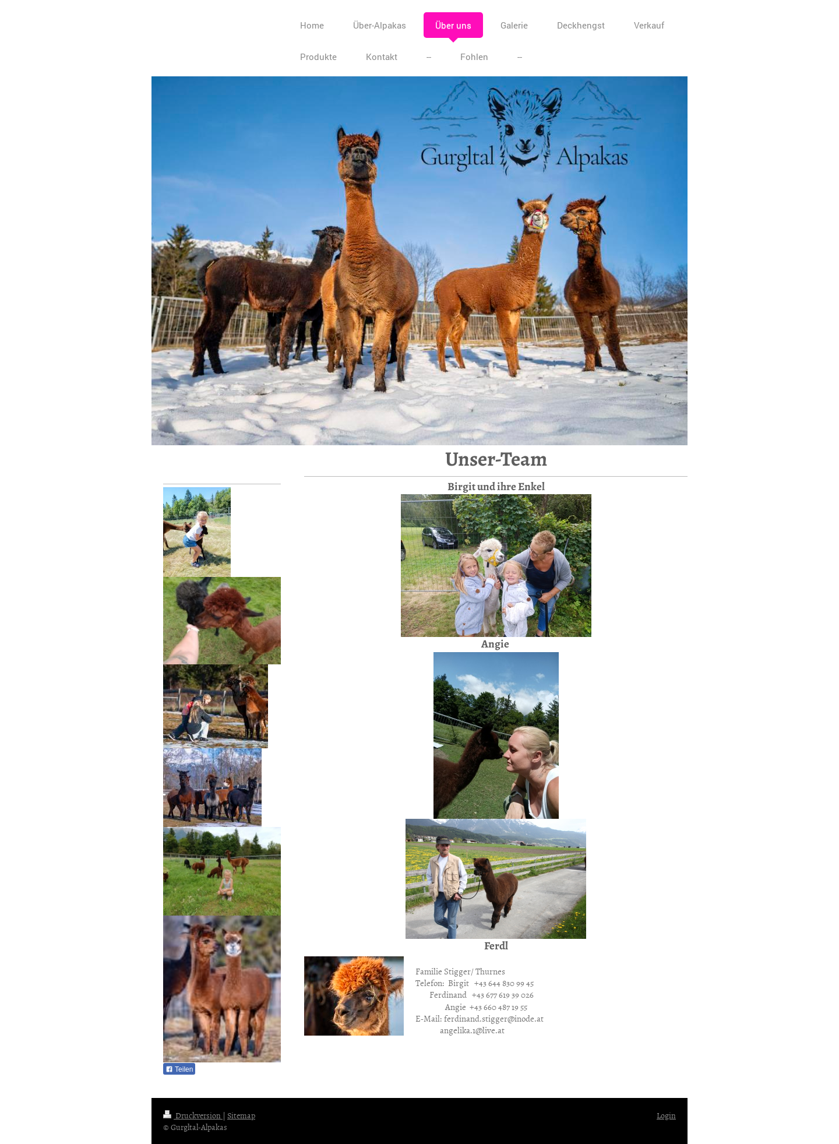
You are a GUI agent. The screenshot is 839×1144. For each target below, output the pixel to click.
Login (666, 1115)
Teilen (179, 1069)
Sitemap (241, 1115)
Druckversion (193, 1115)
